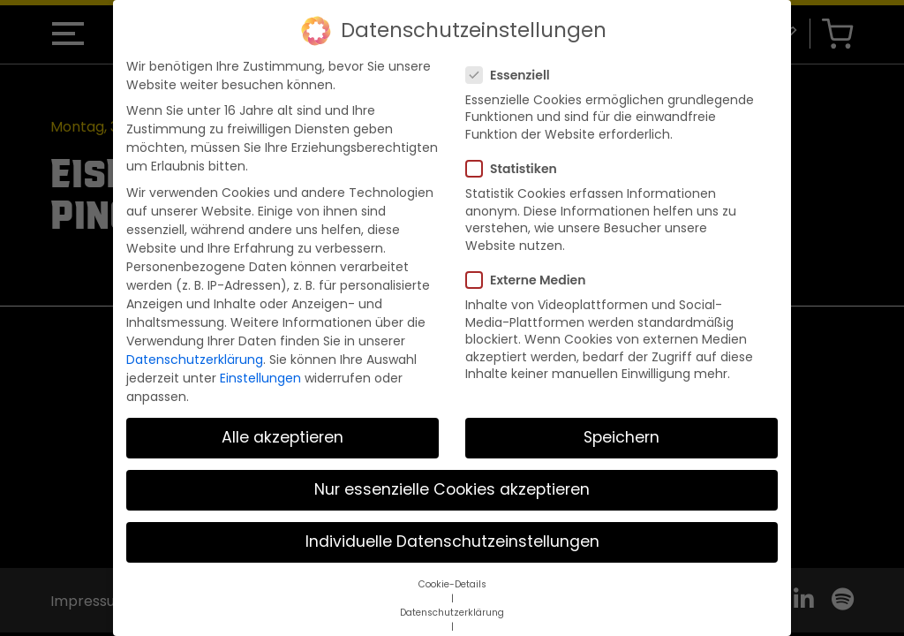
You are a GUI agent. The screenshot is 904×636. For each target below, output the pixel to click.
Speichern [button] (621, 422)
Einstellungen (260, 362)
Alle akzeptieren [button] (282, 422)
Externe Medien (531, 264)
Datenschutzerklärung (194, 343)
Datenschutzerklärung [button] (452, 596)
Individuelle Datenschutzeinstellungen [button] (452, 526)
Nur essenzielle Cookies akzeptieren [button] (452, 474)
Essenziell (513, 59)
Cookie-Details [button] (452, 568)
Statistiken (517, 154)
